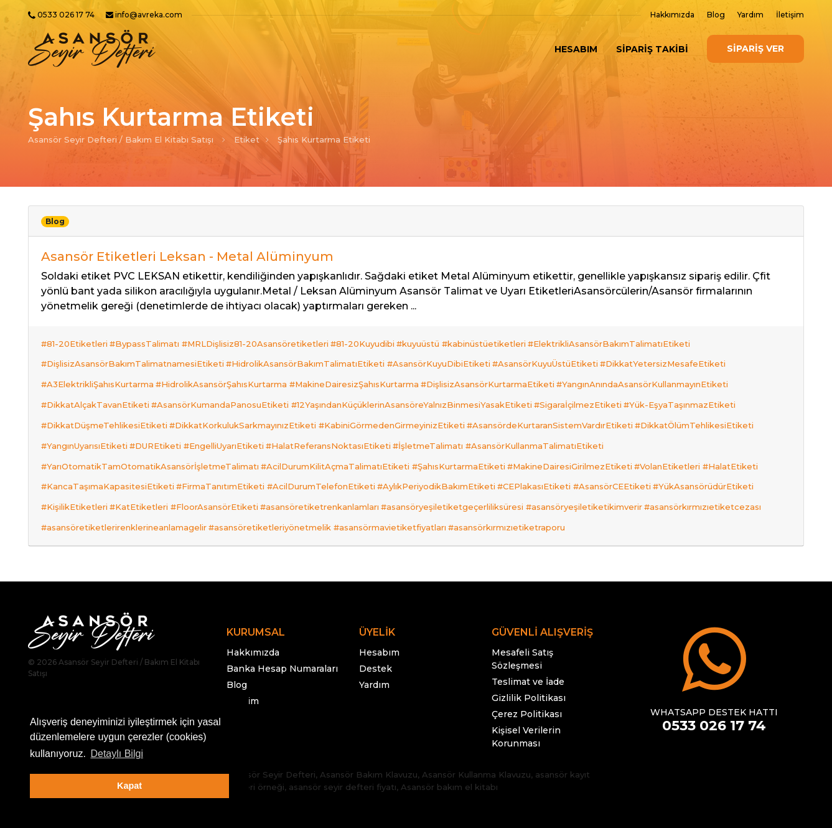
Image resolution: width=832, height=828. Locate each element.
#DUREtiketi (159, 416)
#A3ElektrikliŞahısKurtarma (97, 371)
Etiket (246, 139)
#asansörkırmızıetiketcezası (99, 476)
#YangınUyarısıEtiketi (84, 416)
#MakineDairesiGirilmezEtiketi (582, 431)
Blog (716, 14)
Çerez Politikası (527, 659)
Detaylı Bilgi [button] (116, 753)
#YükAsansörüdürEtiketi (728, 446)
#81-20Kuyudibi (375, 341)
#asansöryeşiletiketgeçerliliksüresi (469, 461)
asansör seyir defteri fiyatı (342, 732)
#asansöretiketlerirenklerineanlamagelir (247, 476)
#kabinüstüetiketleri (504, 341)
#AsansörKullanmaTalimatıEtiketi (555, 416)
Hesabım (575, 49)
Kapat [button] (129, 786)
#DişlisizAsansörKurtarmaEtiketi (500, 371)
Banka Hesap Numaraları (282, 613)
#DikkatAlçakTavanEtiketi (95, 386)
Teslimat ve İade (528, 627)
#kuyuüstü (434, 341)
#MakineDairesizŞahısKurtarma (362, 371)
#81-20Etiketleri (74, 341)
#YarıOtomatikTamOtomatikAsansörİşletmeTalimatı (150, 431)
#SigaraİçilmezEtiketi (590, 386)
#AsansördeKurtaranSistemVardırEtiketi (562, 401)
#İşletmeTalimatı (444, 416)
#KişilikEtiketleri (74, 461)
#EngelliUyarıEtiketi (232, 416)
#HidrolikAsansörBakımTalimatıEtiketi (309, 356)
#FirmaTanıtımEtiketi (224, 446)
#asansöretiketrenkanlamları (332, 461)
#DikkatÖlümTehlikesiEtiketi (711, 401)
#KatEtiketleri (143, 461)
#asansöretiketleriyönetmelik (397, 476)
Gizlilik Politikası (529, 643)
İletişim (790, 14)
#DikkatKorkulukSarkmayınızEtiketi (247, 401)
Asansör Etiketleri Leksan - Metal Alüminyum (187, 256)
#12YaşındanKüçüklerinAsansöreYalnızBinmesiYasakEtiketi (419, 386)
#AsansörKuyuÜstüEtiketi (557, 356)
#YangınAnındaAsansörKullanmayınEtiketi (659, 371)
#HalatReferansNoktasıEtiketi (340, 416)
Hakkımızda (672, 14)
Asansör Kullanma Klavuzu (476, 720)
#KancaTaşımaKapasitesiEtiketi (107, 446)
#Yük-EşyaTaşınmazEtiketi (696, 386)
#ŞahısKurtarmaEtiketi (466, 431)
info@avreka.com (148, 14)
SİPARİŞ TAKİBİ (652, 49)
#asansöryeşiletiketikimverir (604, 461)
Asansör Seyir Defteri (271, 720)
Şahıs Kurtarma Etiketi (324, 139)
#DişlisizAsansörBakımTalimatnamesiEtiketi (132, 356)
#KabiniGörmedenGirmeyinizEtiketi (400, 401)
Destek (375, 613)
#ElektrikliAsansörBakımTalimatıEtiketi (634, 341)
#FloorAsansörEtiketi (222, 461)
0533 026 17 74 (66, 14)
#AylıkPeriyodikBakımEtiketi (449, 446)
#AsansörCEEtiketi (632, 446)
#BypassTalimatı (149, 341)
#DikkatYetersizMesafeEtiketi (679, 356)
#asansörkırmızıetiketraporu (642, 476)
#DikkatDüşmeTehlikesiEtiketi (104, 401)
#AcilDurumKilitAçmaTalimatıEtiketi (339, 431)
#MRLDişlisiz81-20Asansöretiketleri (263, 341)
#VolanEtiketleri (684, 431)
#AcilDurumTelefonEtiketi (329, 446)
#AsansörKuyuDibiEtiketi (446, 356)
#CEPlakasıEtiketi (550, 446)
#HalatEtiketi (750, 431)
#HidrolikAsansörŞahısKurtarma (225, 371)
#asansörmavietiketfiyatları (521, 476)
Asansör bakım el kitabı (449, 732)
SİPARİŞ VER (755, 48)
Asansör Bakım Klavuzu (369, 720)
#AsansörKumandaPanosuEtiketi (224, 386)
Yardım (750, 14)
